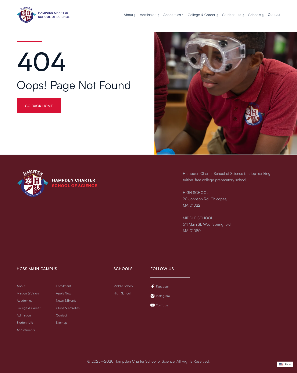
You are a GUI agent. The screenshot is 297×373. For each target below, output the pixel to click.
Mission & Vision (28, 293)
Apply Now (63, 293)
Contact (274, 15)
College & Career (28, 307)
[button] (130, 15)
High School (122, 293)
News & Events (66, 300)
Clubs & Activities (67, 307)
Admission (24, 315)
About (21, 285)
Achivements (26, 329)
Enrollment (63, 285)
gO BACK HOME (39, 105)
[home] (43, 15)
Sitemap (61, 322)
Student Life (25, 322)
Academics (24, 300)
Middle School (123, 285)
